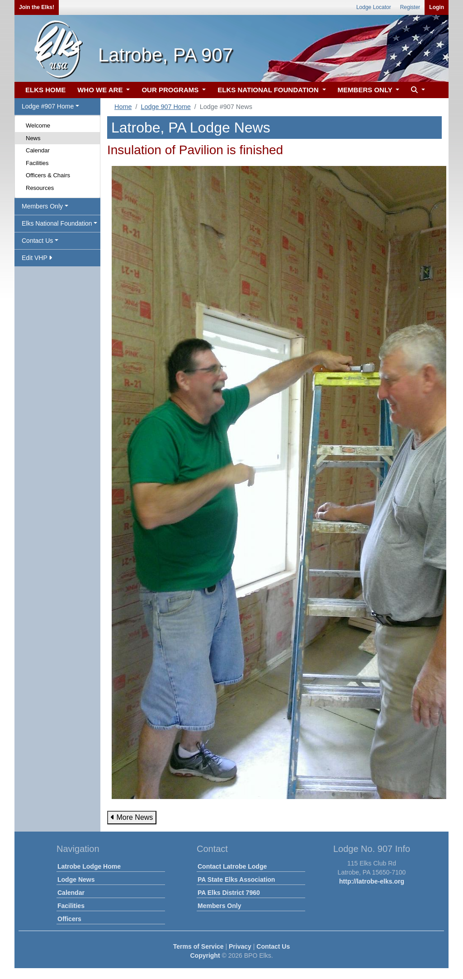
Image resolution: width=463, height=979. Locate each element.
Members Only (219, 905)
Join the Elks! (36, 7)
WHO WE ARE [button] (100, 90)
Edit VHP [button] (37, 257)
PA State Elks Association (236, 879)
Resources (40, 187)
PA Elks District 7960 (229, 892)
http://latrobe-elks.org (371, 881)
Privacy (240, 946)
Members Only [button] (42, 206)
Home (123, 106)
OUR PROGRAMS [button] (171, 90)
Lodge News (75, 879)
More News (132, 817)
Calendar (38, 150)
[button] (416, 90)
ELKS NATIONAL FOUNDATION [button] (269, 90)
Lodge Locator (373, 7)
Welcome (38, 125)
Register (410, 7)
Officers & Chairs (48, 175)
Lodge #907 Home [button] (48, 106)
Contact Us (273, 946)
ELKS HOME (45, 90)
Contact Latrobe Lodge (232, 866)
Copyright (205, 955)
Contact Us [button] (37, 240)
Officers (69, 918)
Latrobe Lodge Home (89, 866)
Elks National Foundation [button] (57, 223)
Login (436, 7)
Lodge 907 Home (165, 106)
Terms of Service (198, 946)
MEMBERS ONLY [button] (366, 90)
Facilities (37, 163)
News (33, 138)
